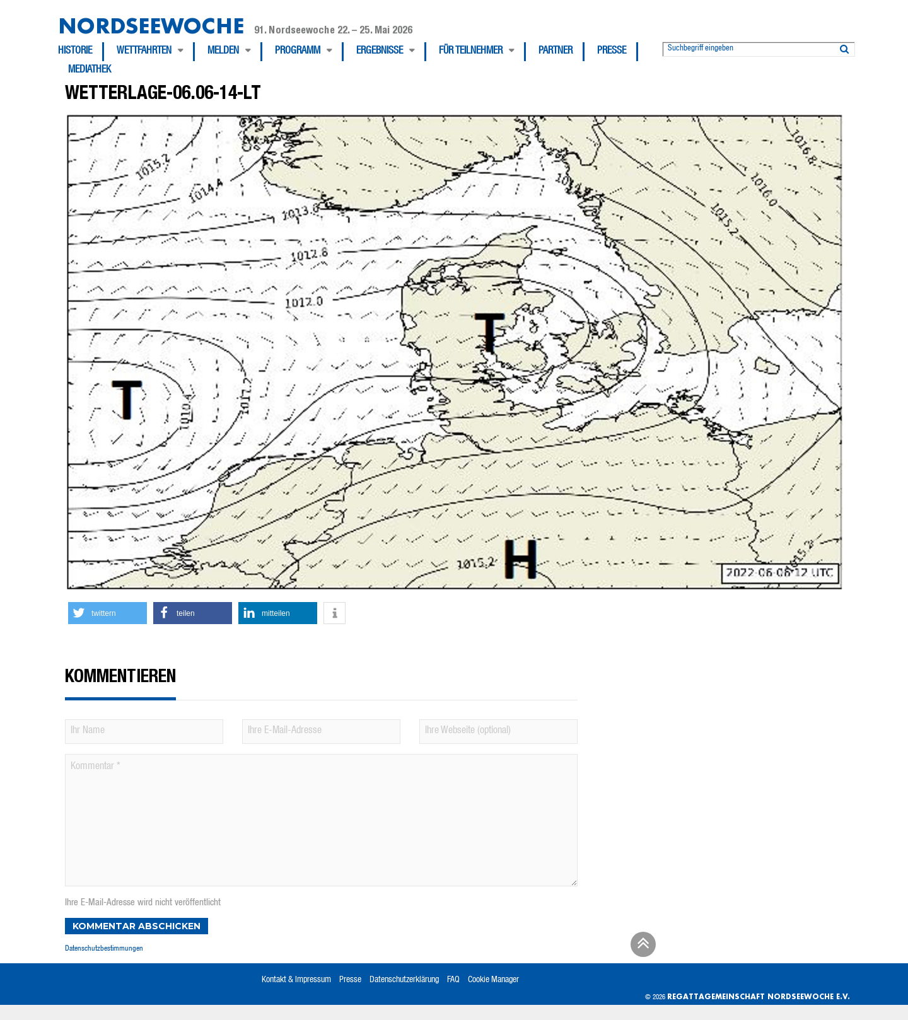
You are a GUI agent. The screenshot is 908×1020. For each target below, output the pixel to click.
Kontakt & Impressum (296, 980)
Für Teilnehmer (471, 52)
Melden (223, 52)
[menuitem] (81, 51)
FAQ (453, 980)
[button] (107, 613)
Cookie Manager (493, 980)
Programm (297, 52)
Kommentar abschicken (137, 926)
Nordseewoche (151, 25)
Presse (611, 52)
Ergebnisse (379, 52)
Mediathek (89, 71)
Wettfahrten (144, 52)
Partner (555, 52)
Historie (75, 52)
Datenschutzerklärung (404, 980)
